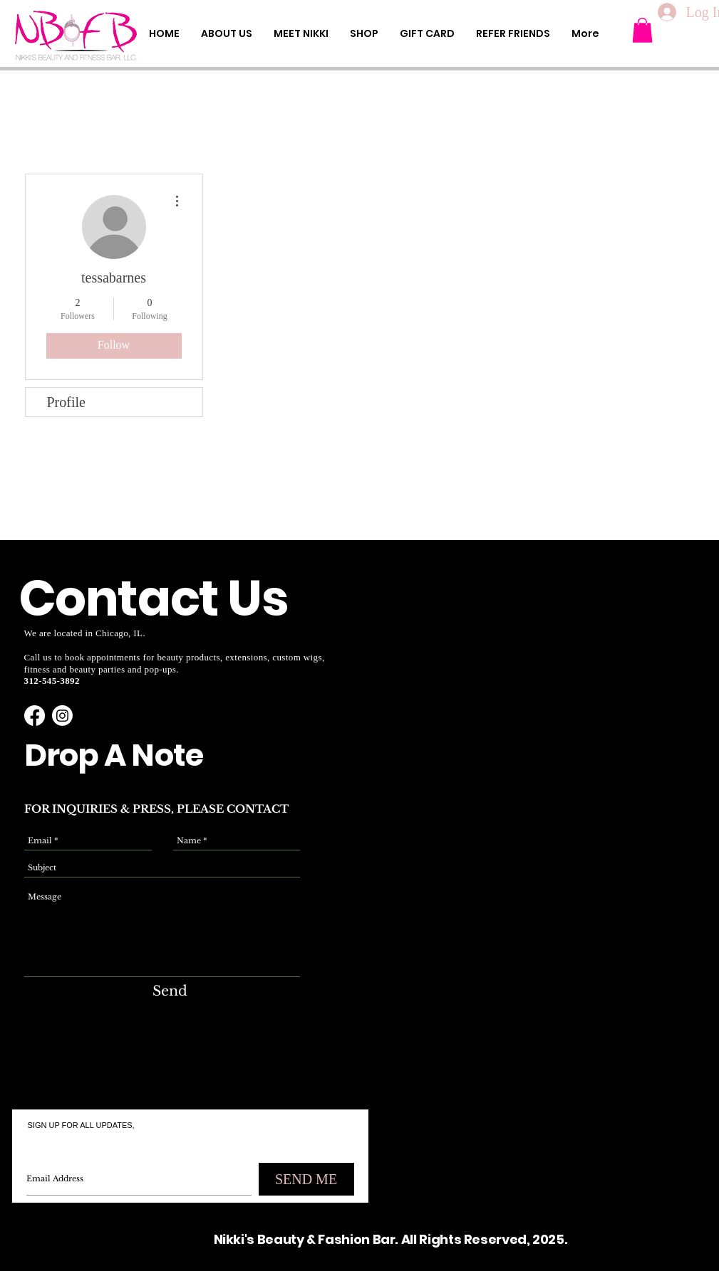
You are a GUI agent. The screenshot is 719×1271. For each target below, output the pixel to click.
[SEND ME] (306, 1179)
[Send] (169, 991)
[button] (642, 30)
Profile (66, 402)
